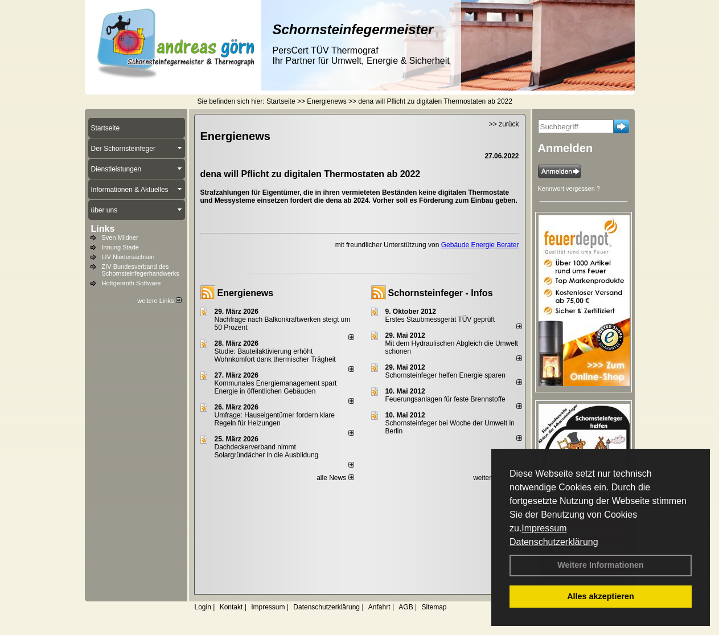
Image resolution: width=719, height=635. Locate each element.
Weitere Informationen (600, 565)
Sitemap (433, 607)
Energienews (245, 293)
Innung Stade (120, 247)
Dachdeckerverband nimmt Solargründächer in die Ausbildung (267, 451)
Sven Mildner (120, 237)
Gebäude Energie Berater (480, 245)
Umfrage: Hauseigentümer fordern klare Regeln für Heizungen (275, 419)
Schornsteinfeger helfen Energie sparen (445, 375)
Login (203, 607)
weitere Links (159, 300)
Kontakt (231, 607)
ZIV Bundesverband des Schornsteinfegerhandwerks (140, 270)
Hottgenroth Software (131, 283)
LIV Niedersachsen (128, 256)
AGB (405, 607)
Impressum (543, 528)
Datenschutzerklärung (554, 542)
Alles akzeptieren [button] (600, 596)
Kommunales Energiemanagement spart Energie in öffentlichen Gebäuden (276, 387)
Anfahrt (379, 607)
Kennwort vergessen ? (569, 188)
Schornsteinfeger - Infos (440, 293)
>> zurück (504, 124)
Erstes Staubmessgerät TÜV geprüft (440, 319)
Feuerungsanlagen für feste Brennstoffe (445, 399)
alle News (335, 478)
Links (103, 228)
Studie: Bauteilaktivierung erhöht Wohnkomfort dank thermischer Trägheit (275, 355)
